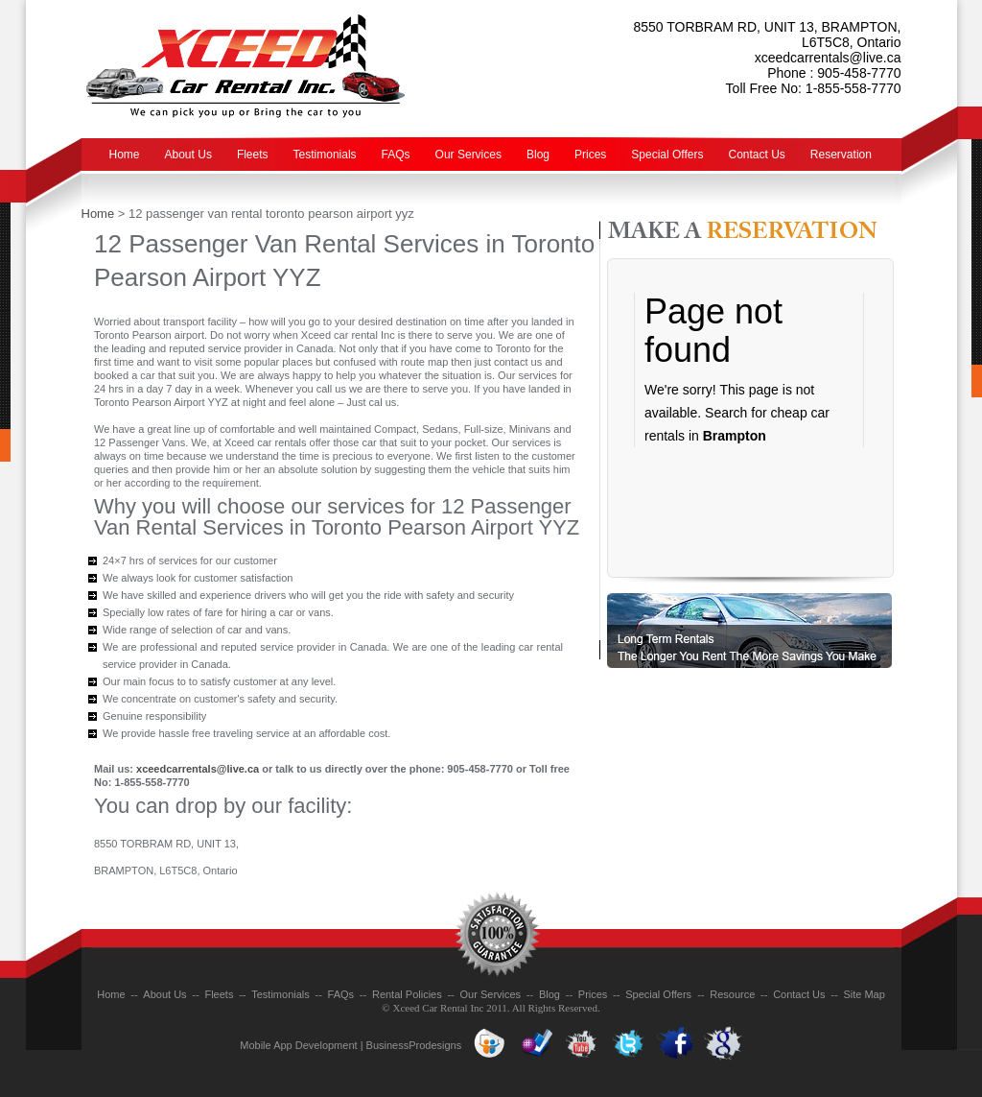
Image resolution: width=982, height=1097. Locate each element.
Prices (590, 154)
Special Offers (667, 154)
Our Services (468, 154)
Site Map (863, 994)
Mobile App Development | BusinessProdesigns (350, 1045)
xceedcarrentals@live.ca (828, 57)
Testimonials (325, 154)
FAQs (396, 154)
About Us (188, 154)
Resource (732, 994)
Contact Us (757, 154)
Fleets (253, 154)
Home (124, 154)
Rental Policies (407, 994)
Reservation (841, 154)
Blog (537, 154)
